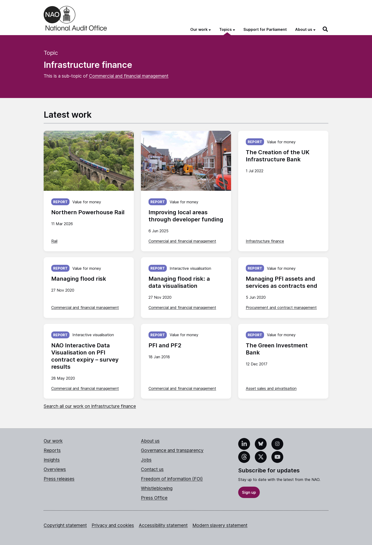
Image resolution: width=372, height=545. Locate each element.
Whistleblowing (156, 488)
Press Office (154, 498)
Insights (52, 460)
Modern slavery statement (219, 525)
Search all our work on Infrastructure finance (90, 406)
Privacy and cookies (113, 525)
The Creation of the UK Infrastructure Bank (277, 156)
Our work (53, 441)
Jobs (146, 460)
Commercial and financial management (128, 76)
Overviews (55, 469)
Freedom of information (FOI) (172, 479)
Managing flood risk (78, 278)
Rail (54, 241)
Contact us (152, 469)
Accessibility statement (163, 525)
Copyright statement (65, 525)
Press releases (59, 479)
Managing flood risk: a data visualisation (179, 282)
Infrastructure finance (265, 241)
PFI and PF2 (165, 345)
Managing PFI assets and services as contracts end (281, 282)
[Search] (325, 29)
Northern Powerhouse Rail (88, 212)
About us (150, 441)
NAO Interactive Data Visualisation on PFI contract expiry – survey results (85, 356)
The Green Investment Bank (277, 349)
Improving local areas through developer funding (186, 216)
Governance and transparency (172, 450)
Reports (52, 450)
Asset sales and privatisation (271, 388)
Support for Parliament (265, 29)
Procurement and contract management (281, 307)
